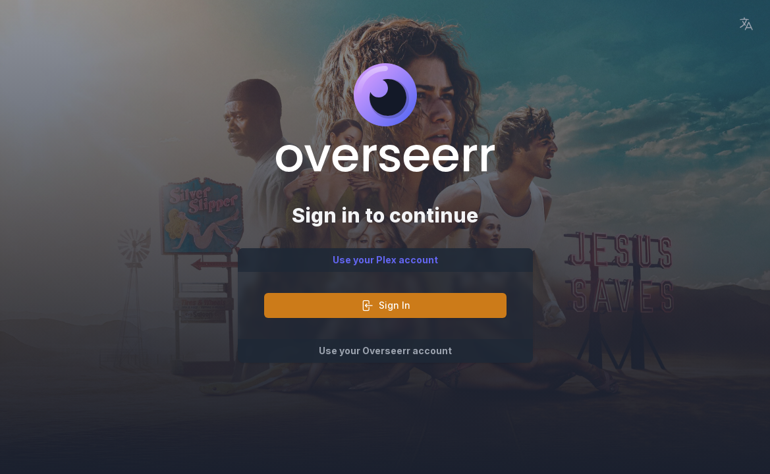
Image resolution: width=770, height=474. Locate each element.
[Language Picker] (746, 24)
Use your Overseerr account (385, 350)
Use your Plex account (385, 259)
